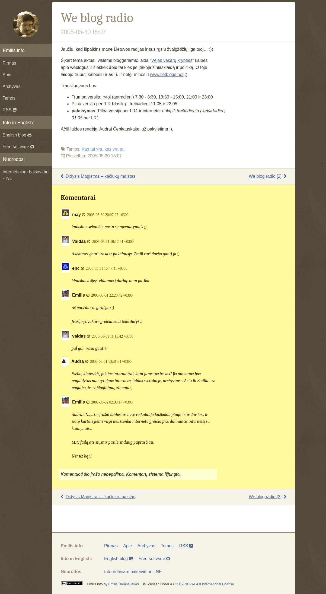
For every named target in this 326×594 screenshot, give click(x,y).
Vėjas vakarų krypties (171, 60)
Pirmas (9, 63)
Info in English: (18, 122)
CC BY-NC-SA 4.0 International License (203, 584)
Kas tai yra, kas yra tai (103, 149)
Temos (9, 98)
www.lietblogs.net (167, 74)
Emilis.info (14, 50)
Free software (18, 146)
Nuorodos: (14, 159)
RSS (10, 109)
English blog (17, 135)
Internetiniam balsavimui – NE (26, 175)
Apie (7, 74)
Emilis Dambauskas (123, 584)
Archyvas (12, 86)
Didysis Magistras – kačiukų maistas (98, 176)
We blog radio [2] (267, 176)
